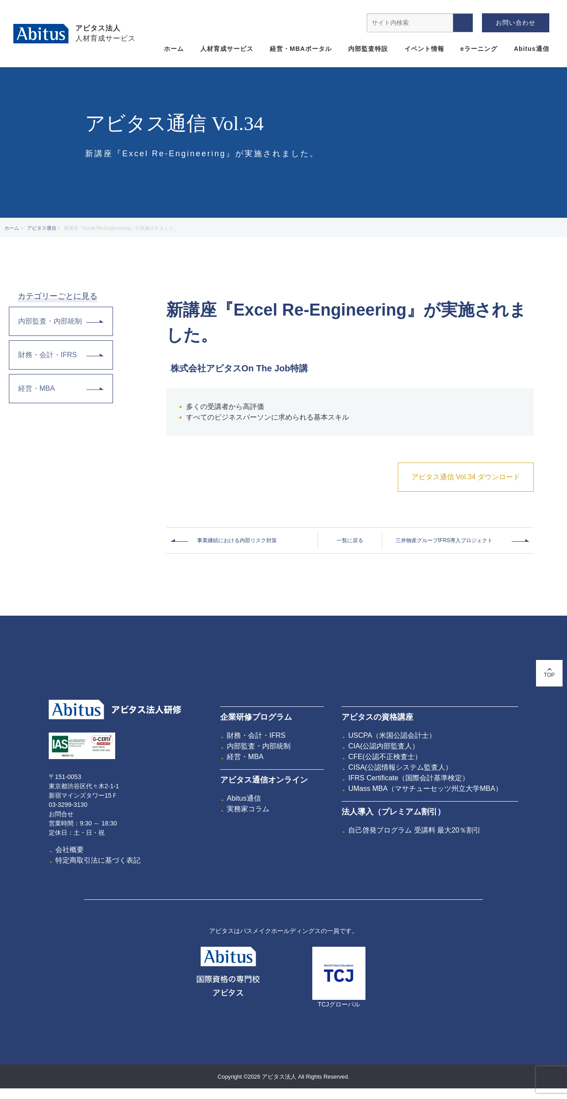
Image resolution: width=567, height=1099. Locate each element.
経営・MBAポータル (301, 48)
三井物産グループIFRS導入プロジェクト (444, 540)
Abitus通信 (531, 48)
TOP (549, 673)
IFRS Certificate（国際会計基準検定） (408, 778)
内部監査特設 (368, 48)
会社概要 (69, 849)
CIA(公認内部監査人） (383, 746)
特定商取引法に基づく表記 (97, 860)
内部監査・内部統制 (61, 321)
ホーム (174, 48)
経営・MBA (61, 388)
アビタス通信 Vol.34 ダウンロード (466, 477)
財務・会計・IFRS (61, 355)
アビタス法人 (97, 28)
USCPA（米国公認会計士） (392, 735)
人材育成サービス (226, 48)
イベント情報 (424, 48)
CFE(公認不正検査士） (384, 756)
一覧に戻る (350, 540)
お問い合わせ (516, 22)
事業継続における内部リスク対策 (237, 540)
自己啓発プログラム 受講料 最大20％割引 (414, 830)
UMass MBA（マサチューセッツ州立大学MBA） (425, 788)
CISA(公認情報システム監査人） (400, 767)
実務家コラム (248, 809)
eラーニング (478, 48)
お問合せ (61, 814)
